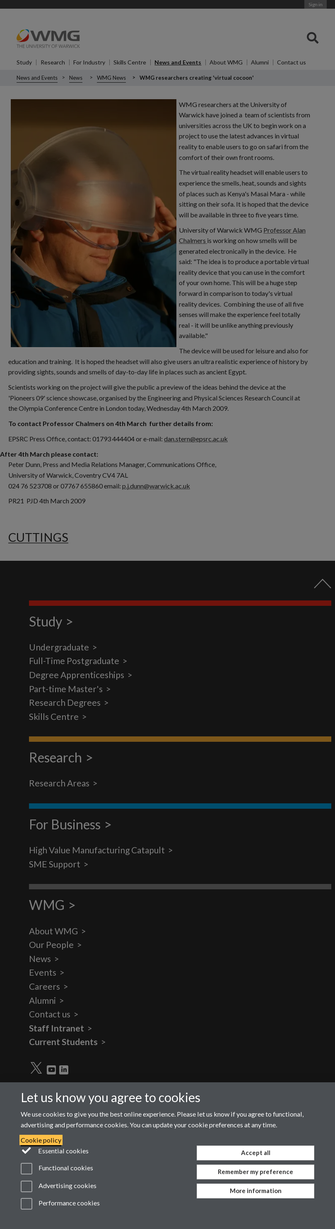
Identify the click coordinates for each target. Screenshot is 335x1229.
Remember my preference (255, 1171)
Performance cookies (60, 1203)
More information (256, 1190)
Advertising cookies (58, 1186)
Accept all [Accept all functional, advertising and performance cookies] (255, 1152)
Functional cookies (57, 1168)
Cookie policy (41, 1140)
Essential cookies (55, 1150)
